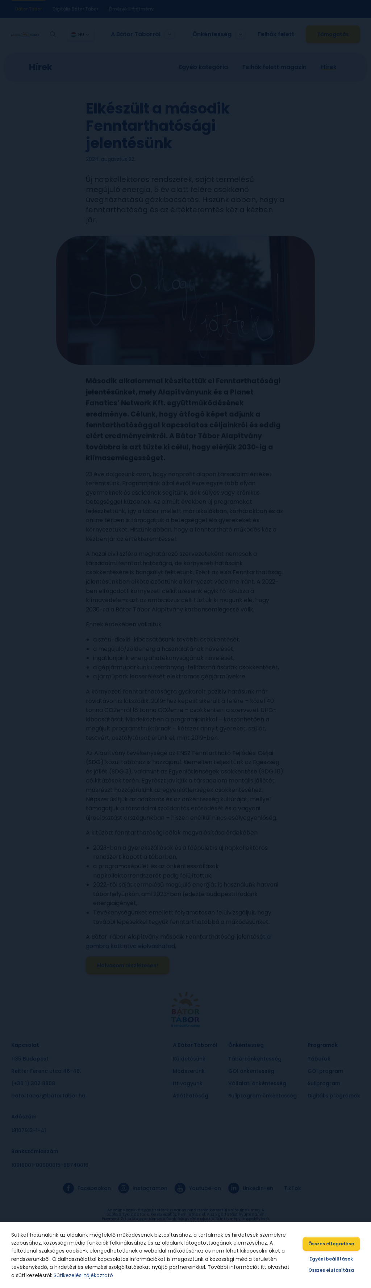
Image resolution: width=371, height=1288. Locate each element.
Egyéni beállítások (331, 1259)
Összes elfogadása (331, 1244)
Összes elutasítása (331, 1270)
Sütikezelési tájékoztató (83, 1275)
